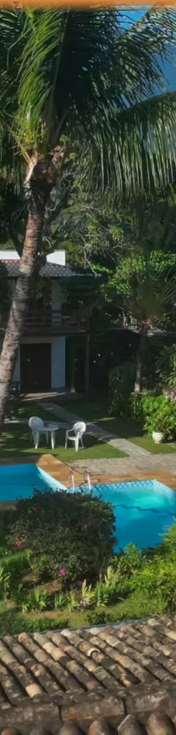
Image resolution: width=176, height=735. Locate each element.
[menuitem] (114, 6)
